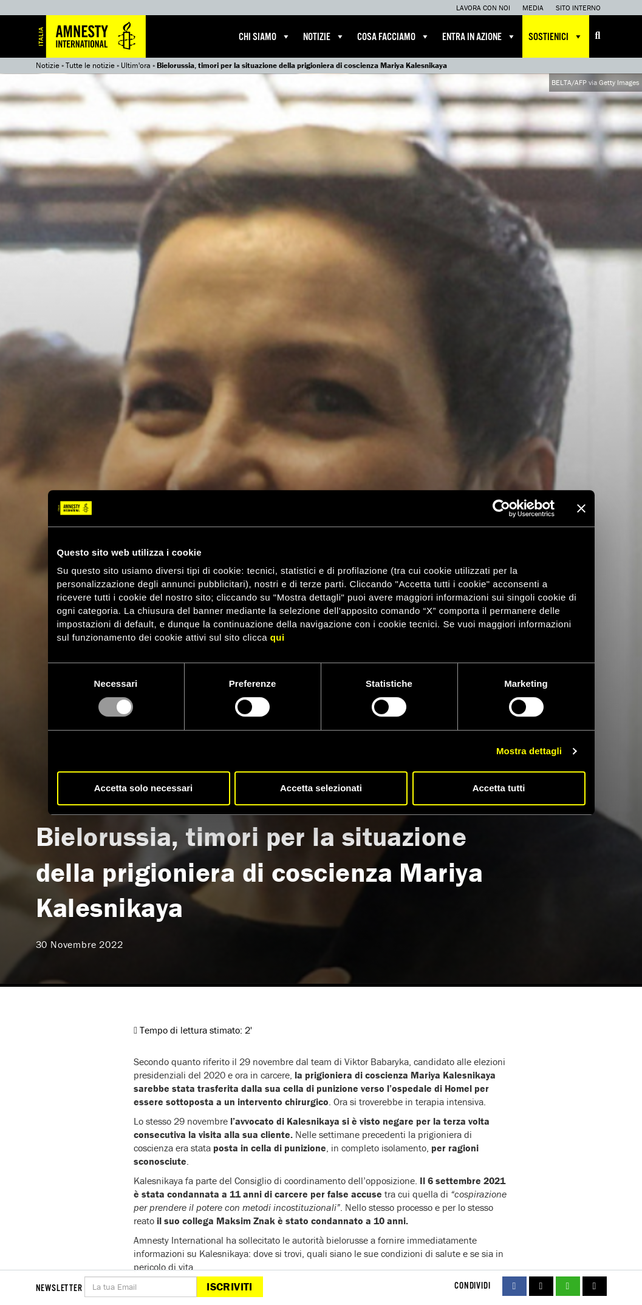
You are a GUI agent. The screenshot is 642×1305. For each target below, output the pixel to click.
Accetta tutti (499, 788)
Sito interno (578, 7)
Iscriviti (229, 1286)
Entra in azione (479, 36)
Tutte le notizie (90, 65)
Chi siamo (265, 36)
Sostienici (555, 36)
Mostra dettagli (529, 751)
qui (277, 637)
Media (533, 7)
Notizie (324, 36)
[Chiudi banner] (581, 508)
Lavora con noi (483, 7)
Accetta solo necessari (143, 788)
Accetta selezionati (321, 788)
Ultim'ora (136, 65)
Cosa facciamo (393, 36)
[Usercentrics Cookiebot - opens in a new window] (501, 508)
